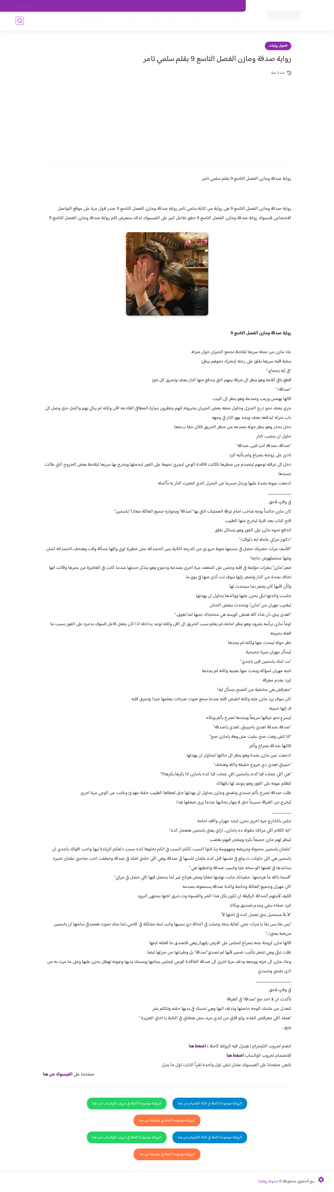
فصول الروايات (228, 21)
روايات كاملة (202, 21)
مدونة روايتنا (268, 1181)
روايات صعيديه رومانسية (141, 21)
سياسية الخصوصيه (135, 6)
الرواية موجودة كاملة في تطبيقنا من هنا (167, 1120)
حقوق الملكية (212, 6)
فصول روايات (278, 46)
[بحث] (19, 21)
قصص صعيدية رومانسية (96, 21)
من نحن (190, 6)
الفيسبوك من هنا (58, 1074)
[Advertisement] (167, 115)
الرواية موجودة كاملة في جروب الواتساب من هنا (126, 1103)
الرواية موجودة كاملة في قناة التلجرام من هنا (210, 1103)
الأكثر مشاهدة (176, 21)
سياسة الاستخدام (166, 6)
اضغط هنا (197, 1046)
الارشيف (110, 6)
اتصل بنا (234, 6)
